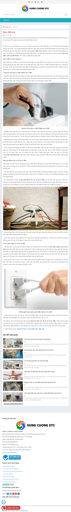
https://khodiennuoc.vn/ (14, 155)
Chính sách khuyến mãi (9, 482)
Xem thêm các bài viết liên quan (13, 404)
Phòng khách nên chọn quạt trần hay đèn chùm (38, 350)
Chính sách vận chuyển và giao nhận (13, 471)
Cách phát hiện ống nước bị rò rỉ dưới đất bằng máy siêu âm (42, 393)
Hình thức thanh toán (8, 476)
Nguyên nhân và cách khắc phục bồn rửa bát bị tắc (40, 382)
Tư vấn (15, 27)
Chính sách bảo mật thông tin (11, 468)
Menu (6, 20)
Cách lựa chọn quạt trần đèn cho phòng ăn (37, 339)
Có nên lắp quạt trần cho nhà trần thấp (36, 361)
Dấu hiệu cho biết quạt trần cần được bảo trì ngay (39, 371)
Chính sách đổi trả (8, 474)
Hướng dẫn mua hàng (9, 466)
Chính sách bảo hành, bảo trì (10, 479)
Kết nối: (4, 493)
